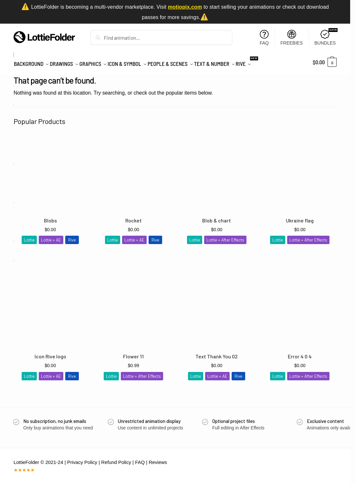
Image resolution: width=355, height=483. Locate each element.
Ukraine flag (300, 217)
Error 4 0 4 (300, 353)
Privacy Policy (82, 458)
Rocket (133, 217)
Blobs (50, 217)
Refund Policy (116, 458)
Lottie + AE (51, 236)
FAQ (264, 38)
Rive (72, 236)
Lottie (29, 236)
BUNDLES (325, 37)
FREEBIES (291, 38)
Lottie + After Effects (225, 236)
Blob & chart (216, 217)
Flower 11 (133, 353)
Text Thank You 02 (216, 353)
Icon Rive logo (50, 353)
